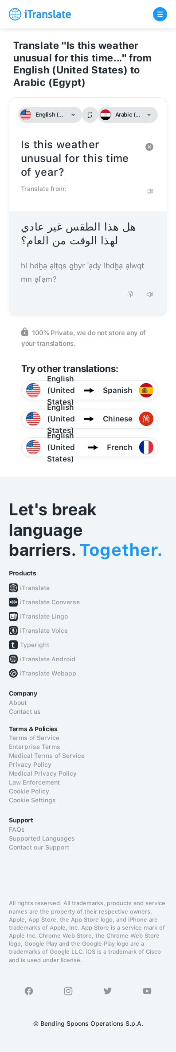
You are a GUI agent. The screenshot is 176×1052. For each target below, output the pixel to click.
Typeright (34, 644)
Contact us (25, 711)
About (18, 702)
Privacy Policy (30, 764)
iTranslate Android (47, 659)
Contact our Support (39, 847)
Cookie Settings (32, 800)
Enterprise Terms (34, 746)
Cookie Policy (29, 791)
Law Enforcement (34, 782)
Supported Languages (42, 838)
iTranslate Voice (44, 630)
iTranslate (35, 587)
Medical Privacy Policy (43, 773)
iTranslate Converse (50, 602)
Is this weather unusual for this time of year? (79, 158)
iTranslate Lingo (44, 616)
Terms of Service (34, 737)
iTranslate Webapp (48, 673)
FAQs (17, 829)
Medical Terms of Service (47, 755)
